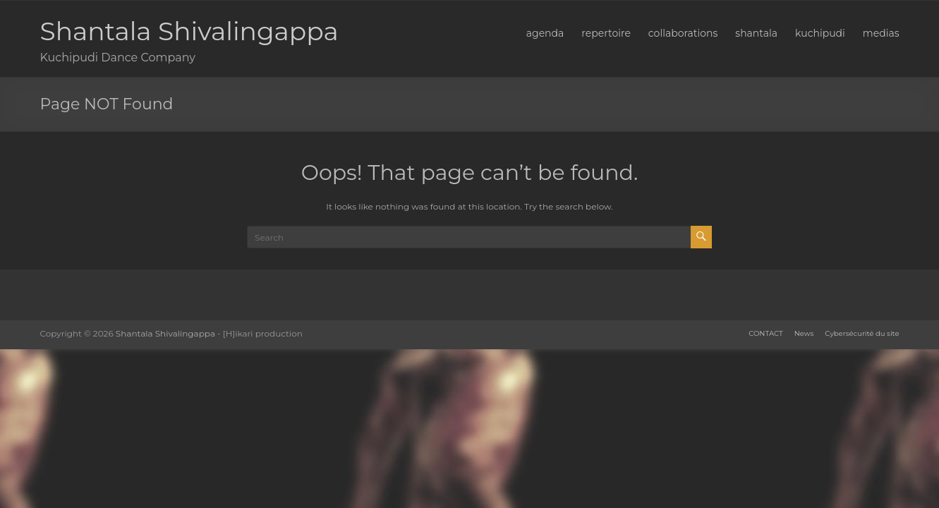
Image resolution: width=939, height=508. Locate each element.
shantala (756, 33)
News (804, 333)
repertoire (606, 33)
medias (881, 33)
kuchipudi (820, 33)
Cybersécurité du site (862, 333)
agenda (545, 33)
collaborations (682, 33)
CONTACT (765, 333)
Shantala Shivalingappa (189, 31)
